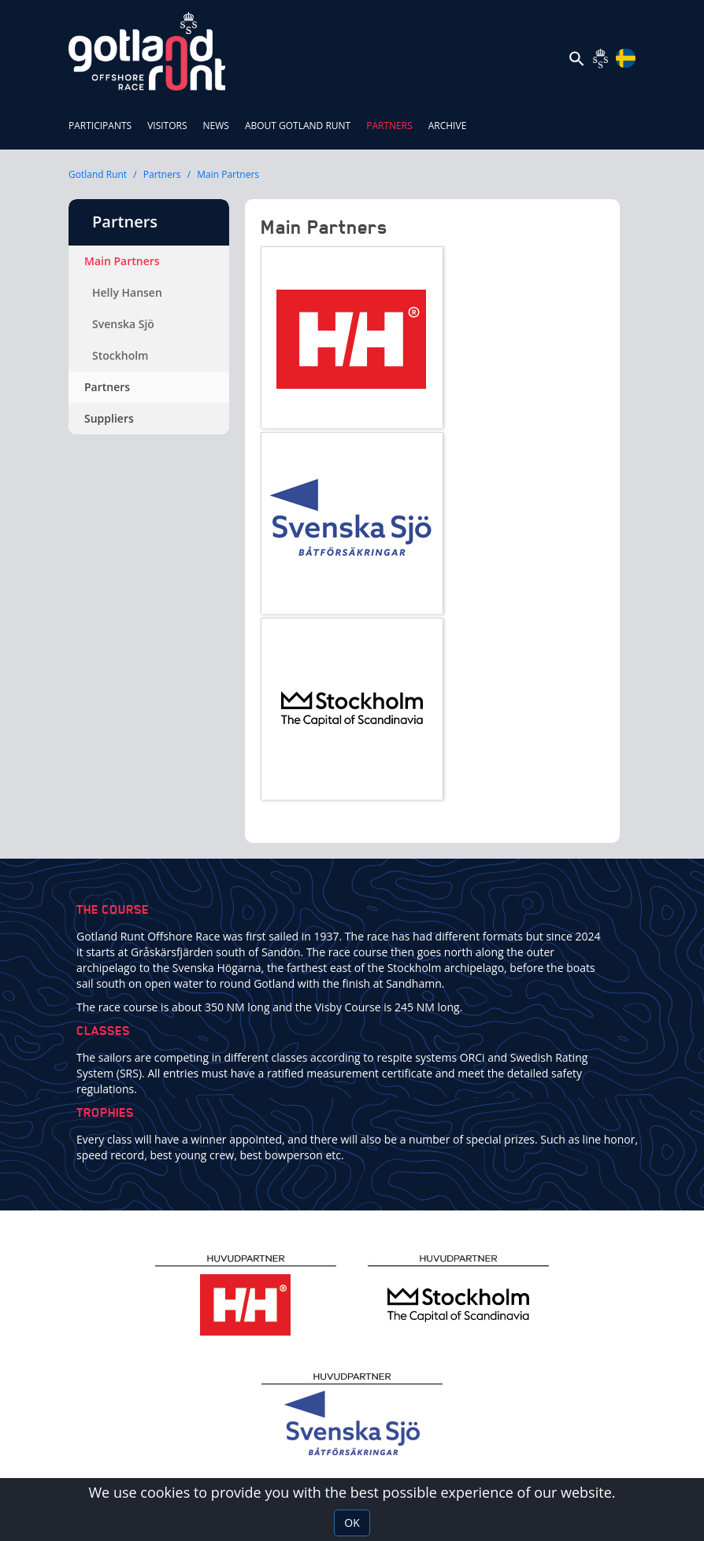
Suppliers (109, 418)
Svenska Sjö (123, 323)
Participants (100, 125)
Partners (393, 117)
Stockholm (120, 355)
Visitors (167, 125)
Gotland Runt (98, 174)
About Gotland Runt (297, 125)
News (216, 125)
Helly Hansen (127, 292)
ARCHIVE (447, 125)
